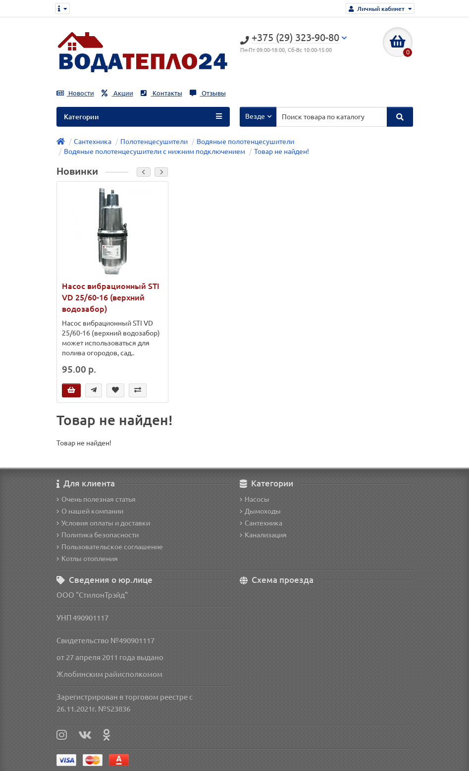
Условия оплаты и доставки (103, 523)
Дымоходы (260, 511)
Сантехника (92, 141)
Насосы (254, 499)
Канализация (263, 535)
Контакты (161, 93)
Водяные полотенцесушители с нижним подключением (154, 151)
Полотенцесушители (154, 141)
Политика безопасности (97, 535)
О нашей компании (89, 511)
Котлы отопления (87, 559)
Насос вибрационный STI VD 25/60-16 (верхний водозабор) (110, 297)
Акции (117, 93)
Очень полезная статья (96, 499)
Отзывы (208, 93)
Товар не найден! (281, 151)
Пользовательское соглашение (109, 547)
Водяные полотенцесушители (245, 141)
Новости (75, 93)
